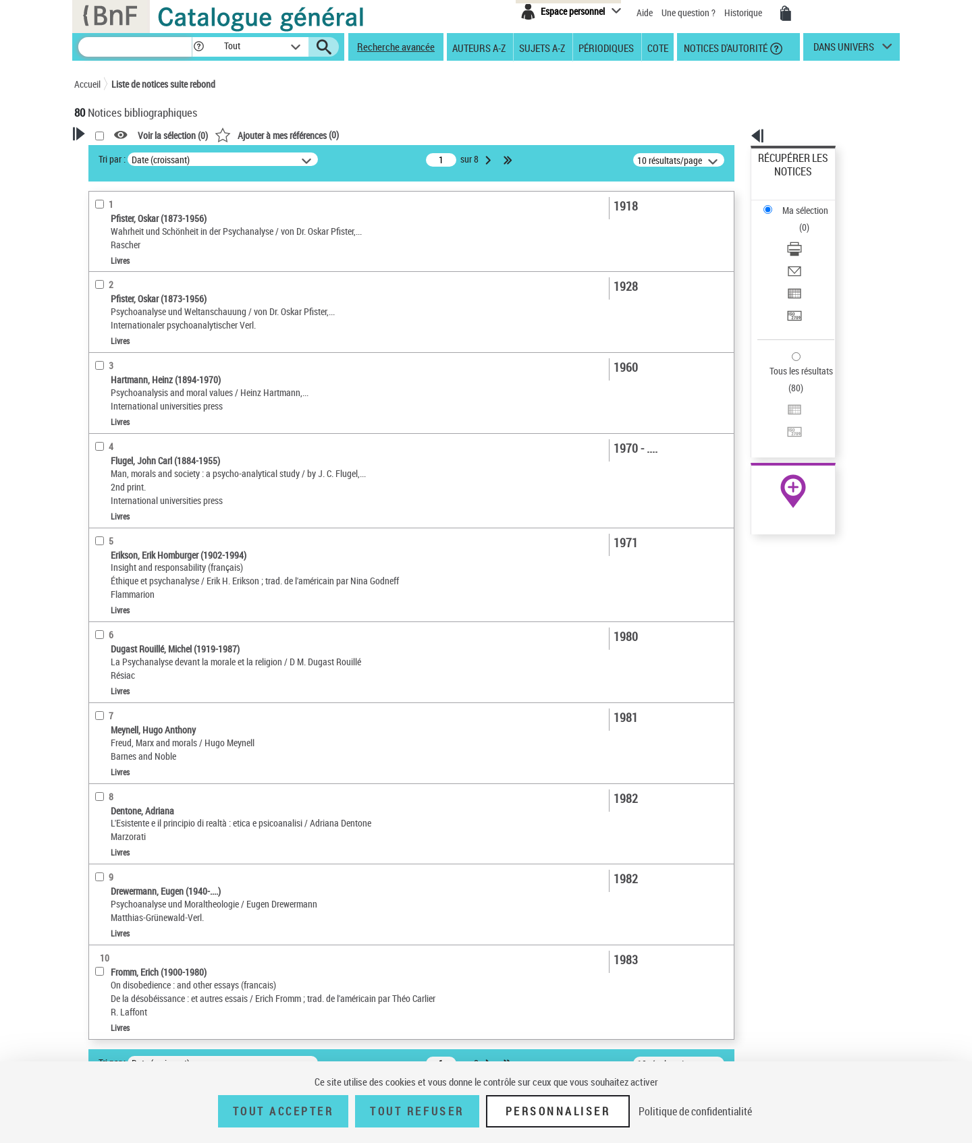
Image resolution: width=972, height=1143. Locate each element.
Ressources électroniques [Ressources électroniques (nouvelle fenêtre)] (786, 427)
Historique (744, 12)
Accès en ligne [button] (118, 259)
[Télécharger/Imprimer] (811, 203)
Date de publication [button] (128, 433)
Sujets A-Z (542, 47)
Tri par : (285, 158)
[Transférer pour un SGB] (811, 251)
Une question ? (689, 12)
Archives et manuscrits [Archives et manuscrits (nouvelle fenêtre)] (781, 412)
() (450, 134)
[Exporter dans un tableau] (811, 235)
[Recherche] (135, 47)
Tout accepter (283, 1111)
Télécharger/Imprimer (800, 202)
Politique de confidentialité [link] (695, 1111)
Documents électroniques (140, 322)
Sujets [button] (101, 455)
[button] (198, 47)
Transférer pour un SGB (803, 251)
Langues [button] (105, 410)
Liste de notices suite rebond (163, 84)
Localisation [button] (113, 343)
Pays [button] (98, 627)
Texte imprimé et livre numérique (154, 302)
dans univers (843, 50)
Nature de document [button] (130, 281)
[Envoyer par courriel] (811, 219)
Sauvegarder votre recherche (158, 208)
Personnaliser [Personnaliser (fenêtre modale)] (558, 1111)
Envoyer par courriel (797, 219)
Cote (657, 47)
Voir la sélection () (346, 135)
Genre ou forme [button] (120, 582)
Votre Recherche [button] (129, 156)
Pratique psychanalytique (140, 539)
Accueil (87, 84)
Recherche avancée (396, 46)
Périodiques (606, 47)
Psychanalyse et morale (139, 499)
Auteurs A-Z (479, 47)
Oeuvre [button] (102, 365)
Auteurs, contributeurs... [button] (139, 388)
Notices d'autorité (724, 47)
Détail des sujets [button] (122, 478)
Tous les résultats (792, 288)
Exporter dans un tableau (807, 235)
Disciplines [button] (111, 604)
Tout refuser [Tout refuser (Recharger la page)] (417, 1111)
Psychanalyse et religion (138, 519)
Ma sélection (784, 179)
